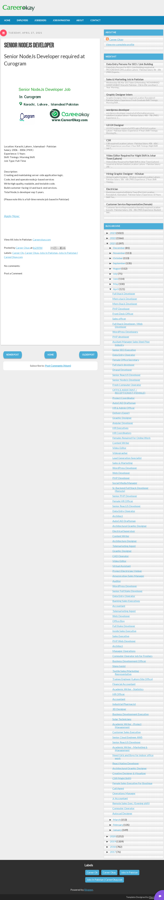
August (117, 268)
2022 (113, 238)
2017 (113, 851)
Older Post (88, 354)
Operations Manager (123, 793)
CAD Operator (120, 556)
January (117, 829)
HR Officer (118, 694)
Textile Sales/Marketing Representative (125, 672)
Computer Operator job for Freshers (132, 655)
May (115, 283)
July (115, 273)
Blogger (88, 889)
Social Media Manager (124, 482)
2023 (113, 232)
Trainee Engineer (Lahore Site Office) (132, 678)
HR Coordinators (121, 432)
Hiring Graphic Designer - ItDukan (125, 173)
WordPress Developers (125, 331)
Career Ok (18, 252)
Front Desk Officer (122, 313)
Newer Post (12, 354)
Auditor (116, 581)
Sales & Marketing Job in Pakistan (125, 79)
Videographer (120, 452)
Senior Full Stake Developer (127, 590)
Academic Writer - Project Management (126, 726)
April (116, 289)
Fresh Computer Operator (126, 384)
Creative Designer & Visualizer (129, 773)
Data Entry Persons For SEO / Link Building (129, 64)
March (116, 819)
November (119, 252)
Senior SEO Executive (124, 349)
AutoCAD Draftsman (124, 402)
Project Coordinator (123, 397)
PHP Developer (121, 308)
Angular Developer (122, 422)
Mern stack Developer (124, 298)
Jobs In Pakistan (49, 252)
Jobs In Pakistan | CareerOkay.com (104, 879)
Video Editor (119, 447)
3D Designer (119, 708)
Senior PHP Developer (124, 495)
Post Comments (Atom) (58, 365)
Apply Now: (12, 216)
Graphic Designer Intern (119, 94)
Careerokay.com (42, 239)
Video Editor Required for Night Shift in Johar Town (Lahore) (131, 157)
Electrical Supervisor (123, 530)
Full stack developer (123, 364)
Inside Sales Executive (124, 630)
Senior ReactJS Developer (126, 374)
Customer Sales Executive (126, 732)
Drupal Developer (122, 369)
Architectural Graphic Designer (129, 525)
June (115, 278)
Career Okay (32, 252)
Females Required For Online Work (131, 437)
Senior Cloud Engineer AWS (127, 737)
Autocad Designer (122, 813)
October (118, 258)
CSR (108, 140)
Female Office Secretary (125, 359)
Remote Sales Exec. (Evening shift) (131, 803)
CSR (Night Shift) (121, 778)
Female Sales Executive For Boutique (132, 783)
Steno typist (119, 666)
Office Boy (118, 620)
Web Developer (121, 472)
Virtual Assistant (121, 565)
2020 (113, 836)
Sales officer (119, 318)
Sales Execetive (120, 636)
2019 (113, 841)
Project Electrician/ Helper (127, 570)
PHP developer (120, 336)
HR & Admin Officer (123, 407)
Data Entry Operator (123, 354)
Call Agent (118, 788)
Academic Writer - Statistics (128, 689)
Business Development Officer (129, 661)
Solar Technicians (121, 719)
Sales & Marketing (122, 462)
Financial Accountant (123, 683)
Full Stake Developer (123, 625)
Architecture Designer (124, 540)
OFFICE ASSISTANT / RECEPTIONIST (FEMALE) (128, 391)
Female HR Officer (122, 501)
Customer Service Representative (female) (129, 204)
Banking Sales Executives (126, 600)
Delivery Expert (121, 412)
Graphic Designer (122, 417)
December (119, 247)
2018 (113, 846)
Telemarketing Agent (124, 545)
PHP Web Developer (124, 640)
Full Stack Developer (123, 293)
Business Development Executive (130, 714)
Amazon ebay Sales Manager (128, 575)
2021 (113, 243)
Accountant (118, 605)
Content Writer (120, 442)
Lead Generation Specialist (127, 457)
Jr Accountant (120, 798)
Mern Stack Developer (124, 303)
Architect (117, 515)
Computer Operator (123, 808)
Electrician (112, 188)
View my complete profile (120, 44)
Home (51, 354)
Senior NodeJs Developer (29, 45)
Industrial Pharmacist (124, 704)
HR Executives (120, 427)
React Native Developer (125, 763)
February (118, 824)
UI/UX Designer (115, 125)
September (119, 263)
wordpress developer (117, 109)
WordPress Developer (124, 467)
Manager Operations (123, 650)
